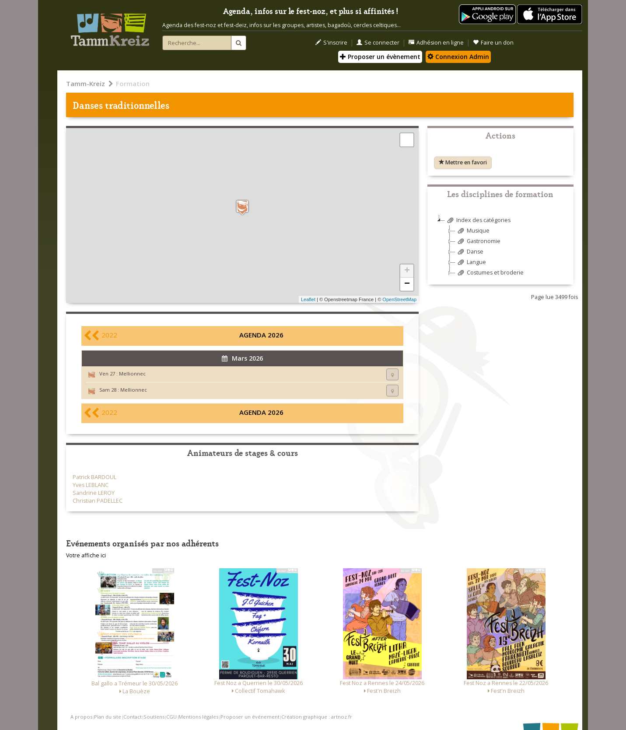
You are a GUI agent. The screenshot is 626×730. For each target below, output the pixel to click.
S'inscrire (331, 42)
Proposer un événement (250, 716)
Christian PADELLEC (97, 500)
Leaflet (308, 299)
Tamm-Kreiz (85, 83)
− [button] (407, 284)
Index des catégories (478, 221)
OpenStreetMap (399, 299)
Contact (132, 716)
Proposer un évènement (380, 56)
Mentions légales (198, 716)
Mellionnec (132, 373)
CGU (171, 716)
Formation (133, 83)
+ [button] (407, 271)
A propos (81, 716)
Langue (470, 262)
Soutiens (153, 716)
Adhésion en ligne (436, 42)
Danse (469, 252)
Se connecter (378, 42)
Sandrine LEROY (94, 493)
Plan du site (107, 716)
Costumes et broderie (489, 273)
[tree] (500, 250)
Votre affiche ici (86, 555)
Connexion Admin (458, 56)
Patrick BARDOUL (94, 477)
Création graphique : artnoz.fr (316, 716)
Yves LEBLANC (90, 485)
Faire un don (493, 42)
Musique (472, 231)
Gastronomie (477, 241)
